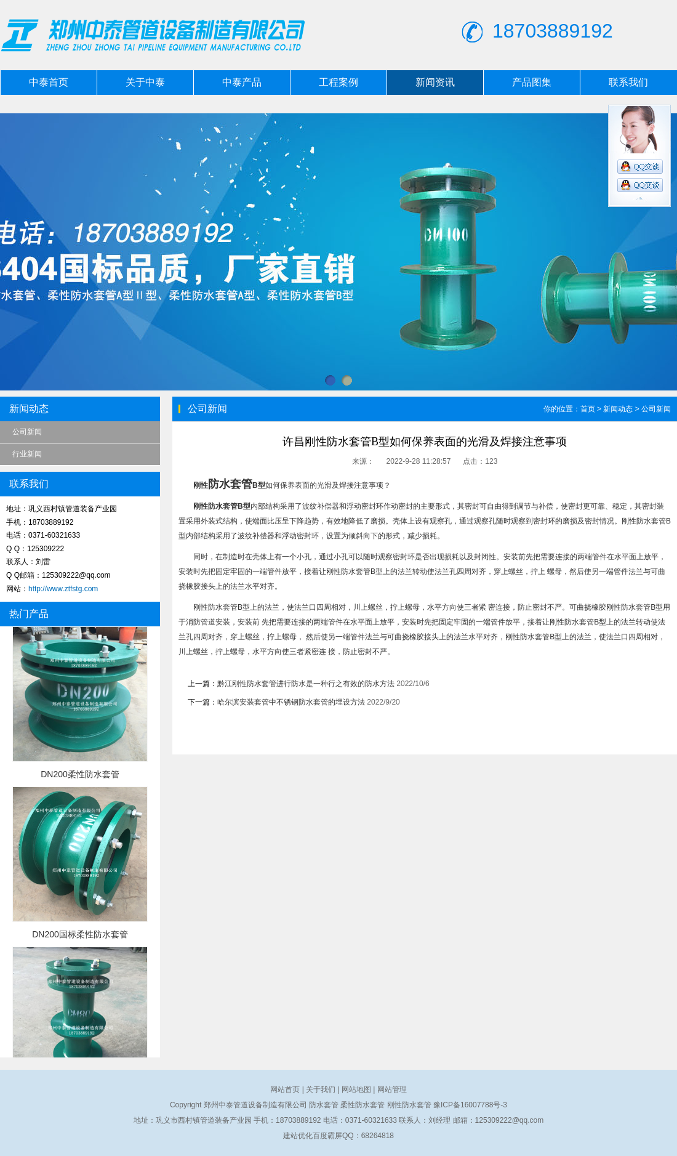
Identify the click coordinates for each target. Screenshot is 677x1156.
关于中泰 (145, 82)
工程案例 (338, 82)
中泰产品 (242, 82)
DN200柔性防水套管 (80, 774)
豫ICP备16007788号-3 (470, 1105)
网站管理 (392, 1089)
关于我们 (320, 1089)
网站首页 (285, 1089)
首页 (587, 409)
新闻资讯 (435, 82)
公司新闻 (27, 431)
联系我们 (628, 82)
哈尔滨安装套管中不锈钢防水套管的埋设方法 (291, 702)
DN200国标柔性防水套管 (80, 934)
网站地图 (356, 1089)
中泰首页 (48, 82)
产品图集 (531, 82)
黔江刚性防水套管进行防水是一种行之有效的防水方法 (306, 683)
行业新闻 (27, 454)
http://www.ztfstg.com (63, 588)
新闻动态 (618, 409)
